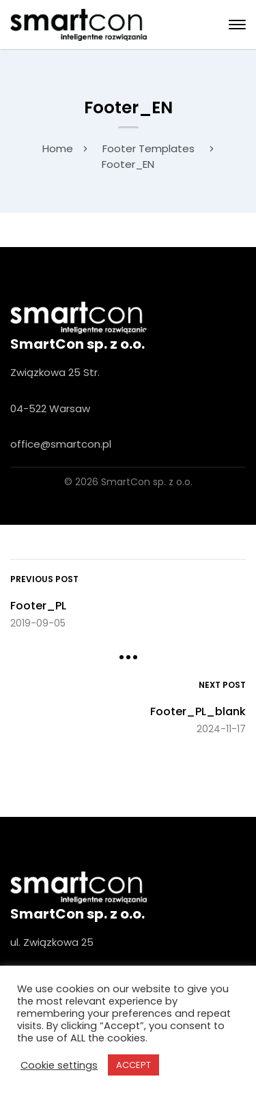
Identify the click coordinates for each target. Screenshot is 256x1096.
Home (57, 148)
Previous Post (44, 579)
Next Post (222, 685)
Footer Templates (148, 148)
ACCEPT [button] (133, 1064)
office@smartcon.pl (60, 444)
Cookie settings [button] (59, 1065)
